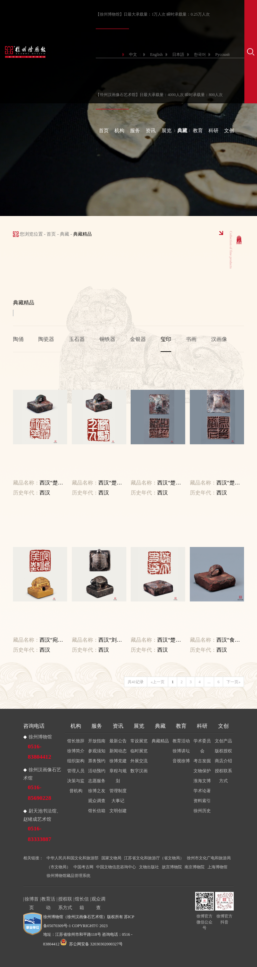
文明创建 (118, 810)
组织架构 (75, 760)
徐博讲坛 (181, 750)
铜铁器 (107, 339)
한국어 (200, 54)
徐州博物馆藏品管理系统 (68, 875)
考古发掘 (202, 760)
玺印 (166, 339)
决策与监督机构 (75, 785)
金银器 (138, 339)
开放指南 (96, 740)
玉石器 (77, 339)
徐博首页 (32, 899)
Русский (222, 54)
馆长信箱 (96, 810)
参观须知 (96, 750)
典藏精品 (160, 740)
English (156, 54)
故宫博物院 (172, 867)
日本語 (178, 54)
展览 (167, 130)
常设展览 (139, 740)
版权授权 (223, 750)
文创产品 (223, 740)
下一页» (233, 682)
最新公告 (118, 740)
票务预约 (96, 760)
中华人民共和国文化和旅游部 (72, 858)
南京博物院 (194, 867)
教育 (198, 130)
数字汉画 (139, 770)
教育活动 (181, 740)
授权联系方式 (223, 775)
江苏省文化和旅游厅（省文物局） (154, 858)
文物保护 (202, 770)
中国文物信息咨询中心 (116, 867)
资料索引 (202, 800)
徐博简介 (75, 750)
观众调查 (96, 800)
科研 (213, 130)
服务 (135, 130)
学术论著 (202, 790)
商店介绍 (223, 760)
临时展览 (139, 750)
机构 (119, 130)
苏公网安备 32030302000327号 (92, 944)
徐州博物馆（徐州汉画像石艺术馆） (75, 916)
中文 (133, 54)
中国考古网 (83, 867)
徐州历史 (202, 810)
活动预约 (96, 770)
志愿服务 (96, 780)
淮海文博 (202, 780)
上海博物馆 (217, 867)
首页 (104, 130)
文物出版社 (149, 867)
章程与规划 (118, 775)
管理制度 (118, 790)
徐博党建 (118, 760)
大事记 (117, 800)
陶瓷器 (46, 339)
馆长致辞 (75, 740)
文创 (229, 130)
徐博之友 (96, 790)
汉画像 (219, 339)
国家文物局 (111, 858)
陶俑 (18, 339)
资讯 (151, 130)
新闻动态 (118, 750)
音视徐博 (181, 760)
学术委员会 (202, 745)
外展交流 (139, 760)
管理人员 (75, 770)
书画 (191, 339)
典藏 (182, 130)
